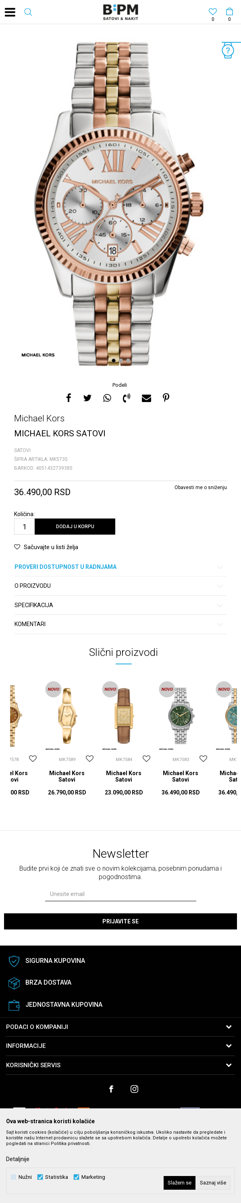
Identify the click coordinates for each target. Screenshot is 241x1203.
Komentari (119, 624)
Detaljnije (17, 1159)
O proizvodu (119, 586)
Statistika (56, 1177)
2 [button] (122, 361)
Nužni (25, 1177)
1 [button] (115, 361)
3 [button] (129, 361)
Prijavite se (120, 921)
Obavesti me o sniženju (201, 487)
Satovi (22, 450)
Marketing (93, 1177)
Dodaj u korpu (75, 526)
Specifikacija (119, 605)
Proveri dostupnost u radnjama (119, 567)
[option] (120, 203)
